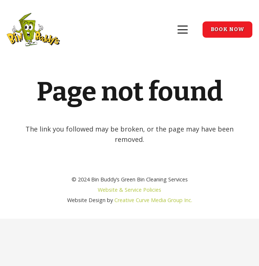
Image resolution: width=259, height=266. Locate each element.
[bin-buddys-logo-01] (33, 29)
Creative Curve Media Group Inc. (153, 200)
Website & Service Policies (129, 189)
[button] (182, 29)
